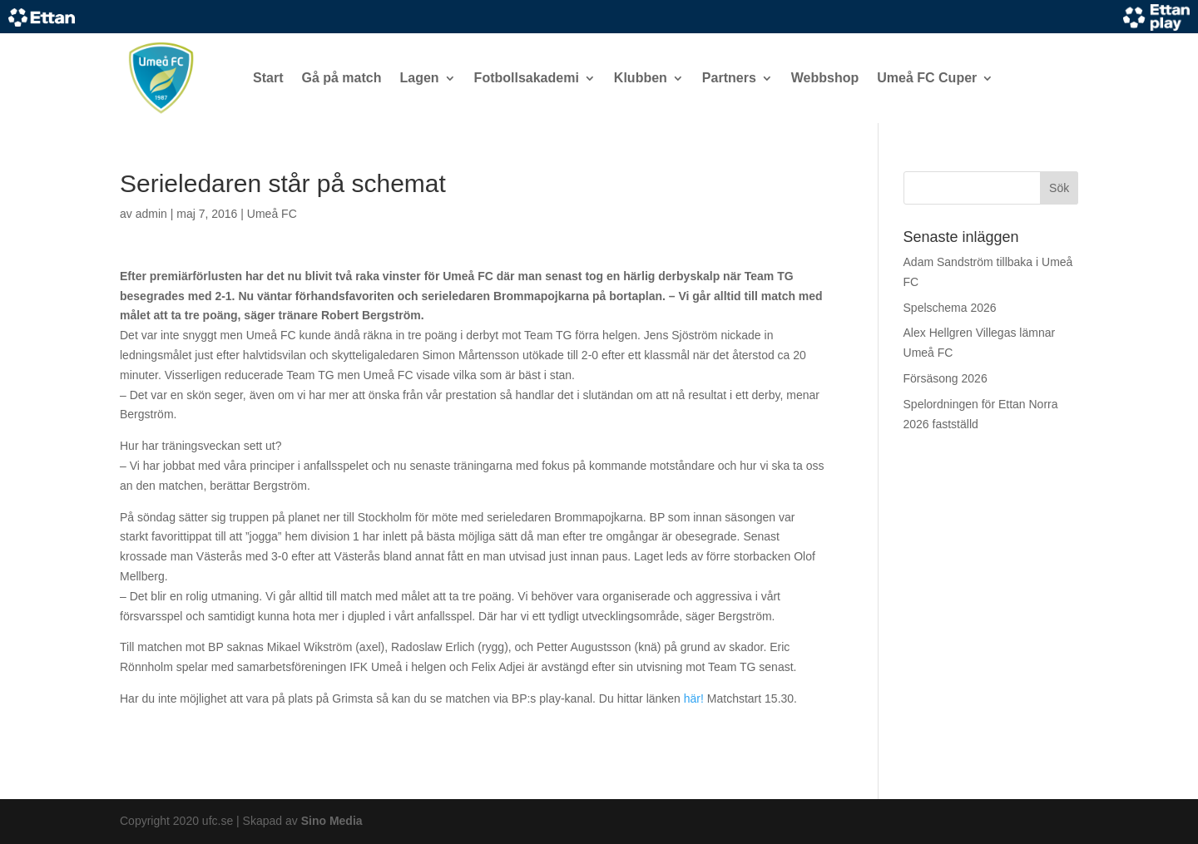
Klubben (640, 78)
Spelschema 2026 (950, 307)
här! (694, 698)
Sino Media (332, 820)
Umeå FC (272, 213)
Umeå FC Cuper (927, 78)
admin (151, 213)
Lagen (418, 78)
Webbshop (825, 78)
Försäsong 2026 (945, 378)
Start (268, 78)
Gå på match (341, 78)
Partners (729, 78)
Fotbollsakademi (526, 78)
